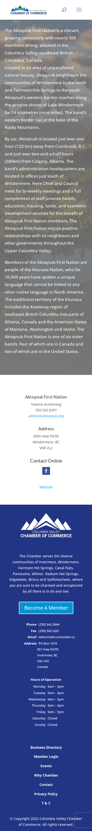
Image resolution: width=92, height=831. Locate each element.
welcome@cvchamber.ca (57, 637)
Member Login (46, 756)
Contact (46, 784)
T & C (46, 803)
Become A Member (46, 607)
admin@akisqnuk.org (46, 416)
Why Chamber (46, 775)
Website (46, 487)
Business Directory (46, 747)
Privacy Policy (46, 794)
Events (46, 766)
